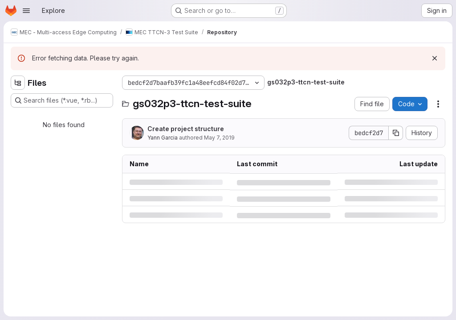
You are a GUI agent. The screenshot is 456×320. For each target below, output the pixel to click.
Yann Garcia (162, 137)
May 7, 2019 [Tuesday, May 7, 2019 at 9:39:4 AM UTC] (219, 137)
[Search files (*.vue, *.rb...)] (62, 100)
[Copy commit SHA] (396, 133)
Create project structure (185, 128)
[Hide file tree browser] (18, 83)
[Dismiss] (434, 58)
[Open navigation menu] (26, 11)
